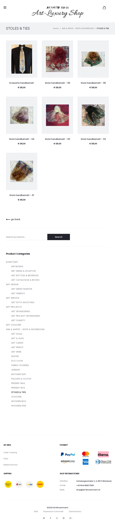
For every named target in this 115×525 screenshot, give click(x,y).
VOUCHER (16, 396)
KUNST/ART (12, 261)
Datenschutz (75, 511)
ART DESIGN (12, 284)
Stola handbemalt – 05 (93, 82)
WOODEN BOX (18, 401)
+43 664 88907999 (85, 485)
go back (13, 219)
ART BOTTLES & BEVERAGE (24, 275)
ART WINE (16, 351)
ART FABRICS (18, 293)
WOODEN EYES (18, 405)
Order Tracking (10, 452)
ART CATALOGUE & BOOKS (25, 279)
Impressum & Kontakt (53, 511)
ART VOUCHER (13, 324)
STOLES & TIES (18, 392)
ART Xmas (16, 333)
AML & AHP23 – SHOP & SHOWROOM (77, 28)
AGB (36, 511)
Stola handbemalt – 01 (21, 195)
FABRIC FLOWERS (20, 365)
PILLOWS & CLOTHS (21, 378)
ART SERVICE (12, 297)
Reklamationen (11, 464)
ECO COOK (17, 360)
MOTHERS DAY (18, 374)
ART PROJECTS (14, 306)
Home (56, 28)
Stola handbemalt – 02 (93, 139)
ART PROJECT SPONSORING (25, 315)
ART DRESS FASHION (21, 288)
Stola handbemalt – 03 (57, 139)
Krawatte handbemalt (21, 82)
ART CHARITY (18, 320)
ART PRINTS (17, 347)
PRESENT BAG (18, 383)
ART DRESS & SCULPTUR (23, 270)
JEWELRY (15, 369)
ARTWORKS (17, 266)
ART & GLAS (17, 338)
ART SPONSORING (20, 311)
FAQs (6, 458)
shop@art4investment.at (88, 489)
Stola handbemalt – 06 (57, 82)
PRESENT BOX (18, 387)
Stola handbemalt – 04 (21, 139)
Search (58, 236)
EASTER (15, 356)
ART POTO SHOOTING (22, 302)
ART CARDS (17, 342)
